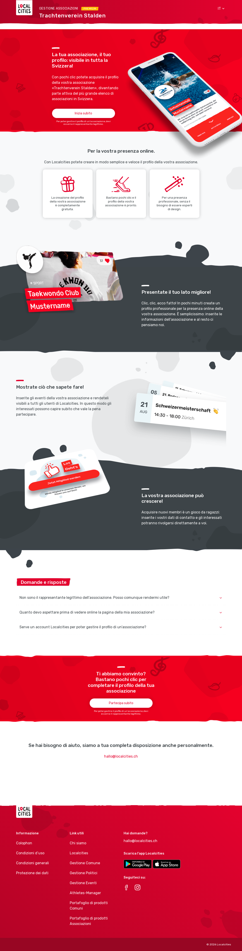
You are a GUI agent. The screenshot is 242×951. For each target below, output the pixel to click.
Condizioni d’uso (30, 853)
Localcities (79, 853)
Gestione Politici (83, 873)
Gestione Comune (85, 863)
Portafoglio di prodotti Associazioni (89, 921)
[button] (219, 8)
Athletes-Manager (85, 893)
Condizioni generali (32, 863)
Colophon (24, 843)
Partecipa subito (121, 703)
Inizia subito (83, 113)
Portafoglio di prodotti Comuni (89, 905)
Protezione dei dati (32, 873)
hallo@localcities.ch (121, 756)
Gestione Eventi (83, 883)
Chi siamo (78, 843)
